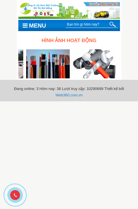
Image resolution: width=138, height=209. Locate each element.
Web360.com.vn (69, 95)
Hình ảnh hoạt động (69, 40)
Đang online (24, 89)
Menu (34, 25)
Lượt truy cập (73, 89)
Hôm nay (47, 89)
